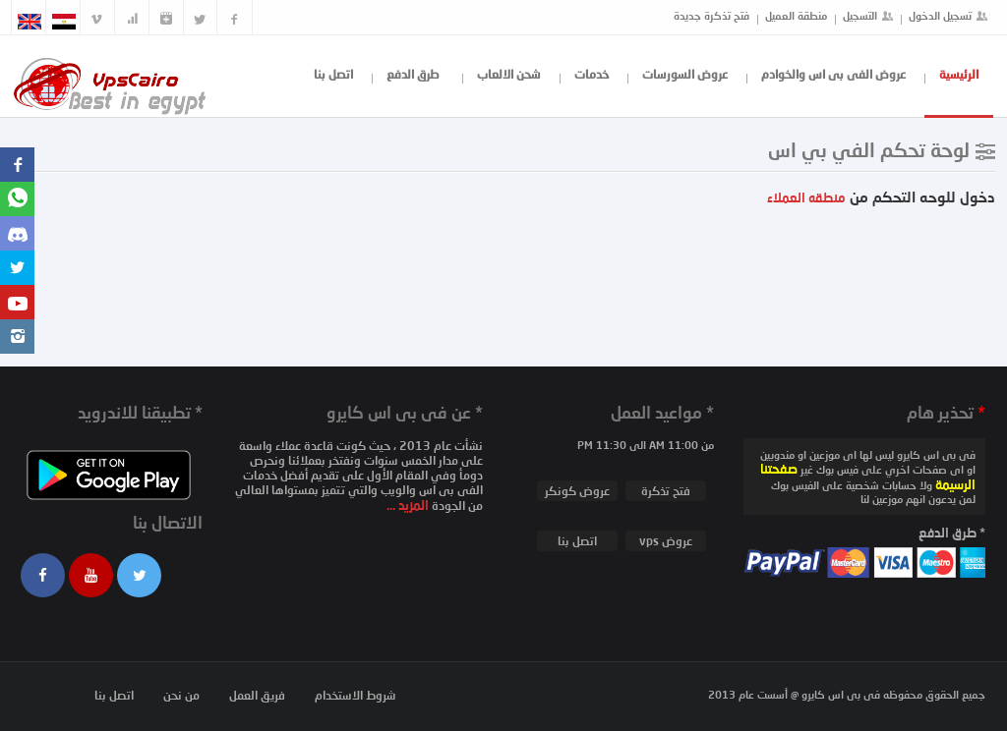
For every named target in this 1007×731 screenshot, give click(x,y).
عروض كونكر (577, 490)
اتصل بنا (333, 74)
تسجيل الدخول (940, 15)
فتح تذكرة (665, 490)
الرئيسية (958, 74)
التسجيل (860, 15)
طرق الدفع (413, 74)
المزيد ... (409, 505)
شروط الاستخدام (355, 695)
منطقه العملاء (806, 197)
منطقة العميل (796, 15)
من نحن (181, 695)
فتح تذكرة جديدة (711, 15)
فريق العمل (257, 695)
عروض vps (665, 541)
